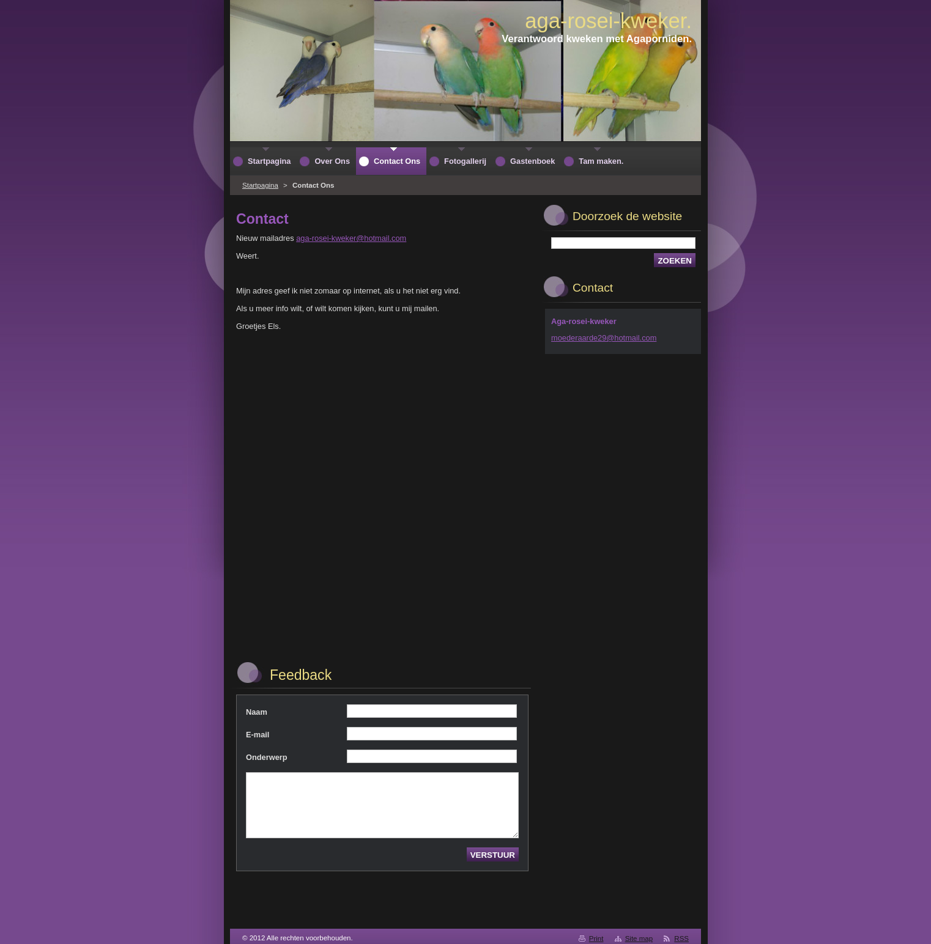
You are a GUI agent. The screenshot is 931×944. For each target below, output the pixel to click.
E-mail (257, 734)
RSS (681, 938)
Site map (639, 938)
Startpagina (260, 185)
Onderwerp (266, 757)
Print (596, 938)
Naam (256, 712)
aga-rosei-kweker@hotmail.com (351, 238)
